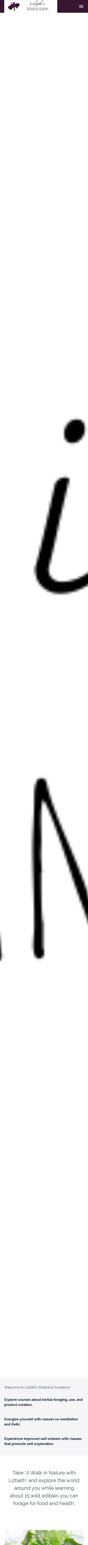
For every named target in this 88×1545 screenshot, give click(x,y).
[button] (81, 6)
